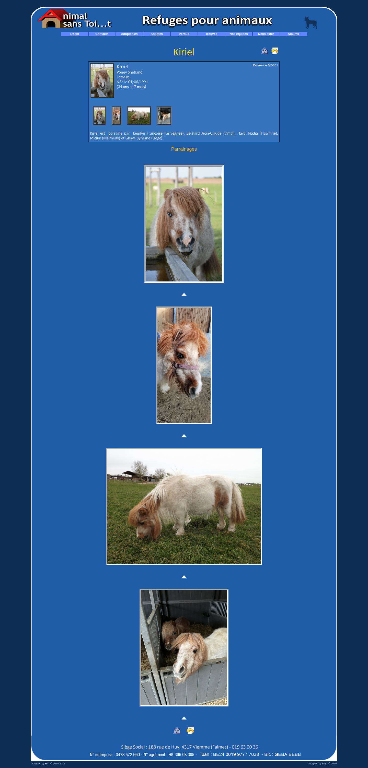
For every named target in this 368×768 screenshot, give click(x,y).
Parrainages (184, 149)
